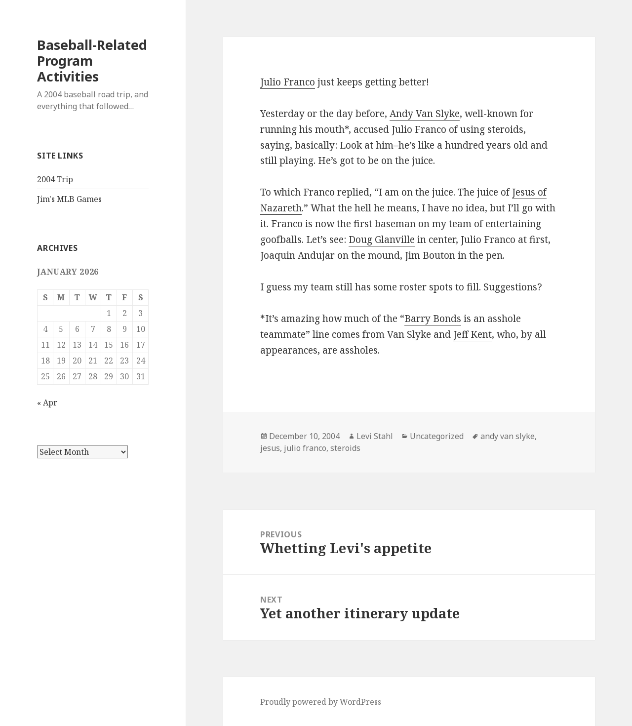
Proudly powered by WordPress (320, 701)
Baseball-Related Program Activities (92, 60)
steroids (345, 448)
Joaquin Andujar (297, 255)
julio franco (305, 448)
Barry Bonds (432, 318)
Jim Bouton (431, 255)
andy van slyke (507, 436)
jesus (270, 448)
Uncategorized (437, 436)
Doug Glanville (382, 239)
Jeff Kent (472, 334)
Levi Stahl (374, 436)
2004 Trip (55, 179)
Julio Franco (287, 82)
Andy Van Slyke (425, 113)
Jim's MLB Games (69, 199)
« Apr (47, 402)
